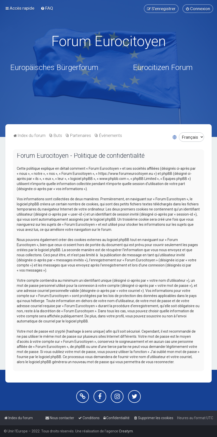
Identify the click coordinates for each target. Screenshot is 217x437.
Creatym (126, 431)
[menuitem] (46, 8)
